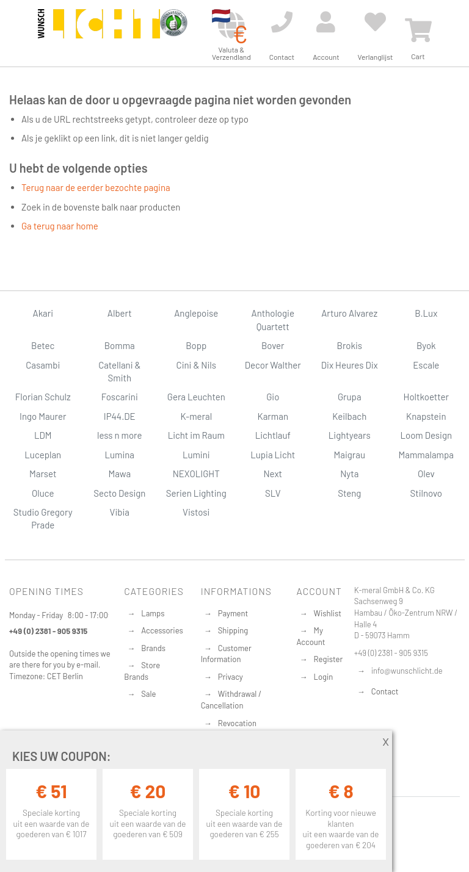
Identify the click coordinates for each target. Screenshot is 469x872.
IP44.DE (120, 416)
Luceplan (42, 454)
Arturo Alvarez (349, 313)
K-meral (196, 416)
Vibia (119, 511)
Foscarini (119, 396)
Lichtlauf (273, 435)
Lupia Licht (272, 454)
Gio (272, 396)
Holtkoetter (426, 396)
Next (272, 473)
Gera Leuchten (196, 396)
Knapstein (426, 416)
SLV (273, 493)
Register (328, 659)
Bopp (196, 345)
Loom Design (426, 435)
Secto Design (119, 493)
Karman (273, 416)
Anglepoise (196, 313)
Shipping (233, 630)
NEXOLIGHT (196, 473)
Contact (385, 691)
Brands (153, 648)
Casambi (43, 364)
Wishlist (327, 613)
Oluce (43, 493)
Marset (42, 473)
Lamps (152, 613)
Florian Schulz (43, 396)
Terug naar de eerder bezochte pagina (95, 187)
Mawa (119, 473)
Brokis (349, 345)
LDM (43, 435)
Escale (426, 364)
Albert (119, 313)
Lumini (196, 454)
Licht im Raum (196, 435)
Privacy (230, 677)
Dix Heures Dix (349, 364)
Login (323, 677)
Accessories (162, 630)
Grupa (350, 396)
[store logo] (99, 31)
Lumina (119, 454)
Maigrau (349, 454)
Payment (233, 613)
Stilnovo (426, 493)
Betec (42, 345)
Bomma (119, 345)
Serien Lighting (196, 493)
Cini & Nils (196, 364)
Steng (349, 493)
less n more (119, 435)
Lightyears (350, 435)
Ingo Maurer (43, 416)
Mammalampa (426, 454)
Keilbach (349, 416)
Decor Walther (273, 364)
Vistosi (196, 511)
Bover (273, 345)
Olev (426, 473)
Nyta (349, 473)
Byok (426, 345)
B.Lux (426, 313)
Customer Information (226, 654)
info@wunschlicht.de (407, 671)
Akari (43, 313)
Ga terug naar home (59, 225)
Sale (148, 694)
